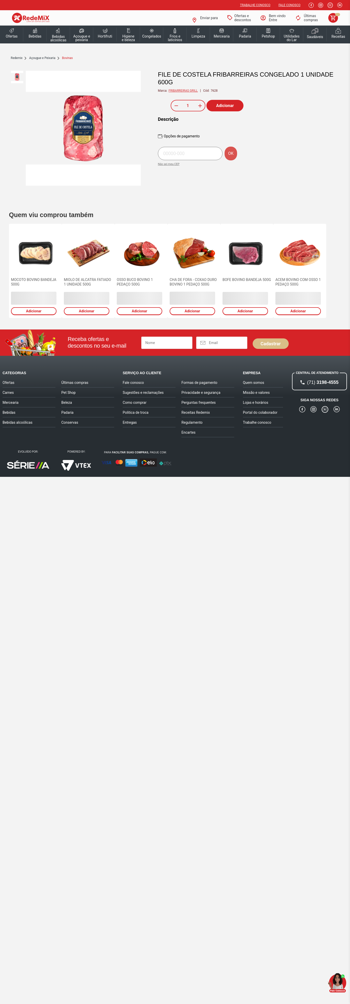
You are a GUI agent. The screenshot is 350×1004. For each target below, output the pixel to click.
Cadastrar (271, 343)
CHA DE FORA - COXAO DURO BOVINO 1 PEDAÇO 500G (193, 282)
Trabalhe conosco (255, 5)
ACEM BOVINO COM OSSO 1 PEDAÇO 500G (298, 282)
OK (231, 153)
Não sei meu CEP (168, 164)
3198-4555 (323, 382)
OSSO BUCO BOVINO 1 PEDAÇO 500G (135, 282)
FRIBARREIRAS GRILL (183, 90)
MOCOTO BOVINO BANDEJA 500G (33, 282)
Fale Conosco (289, 5)
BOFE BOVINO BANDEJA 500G (247, 280)
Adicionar (225, 105)
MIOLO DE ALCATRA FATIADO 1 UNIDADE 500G (87, 282)
